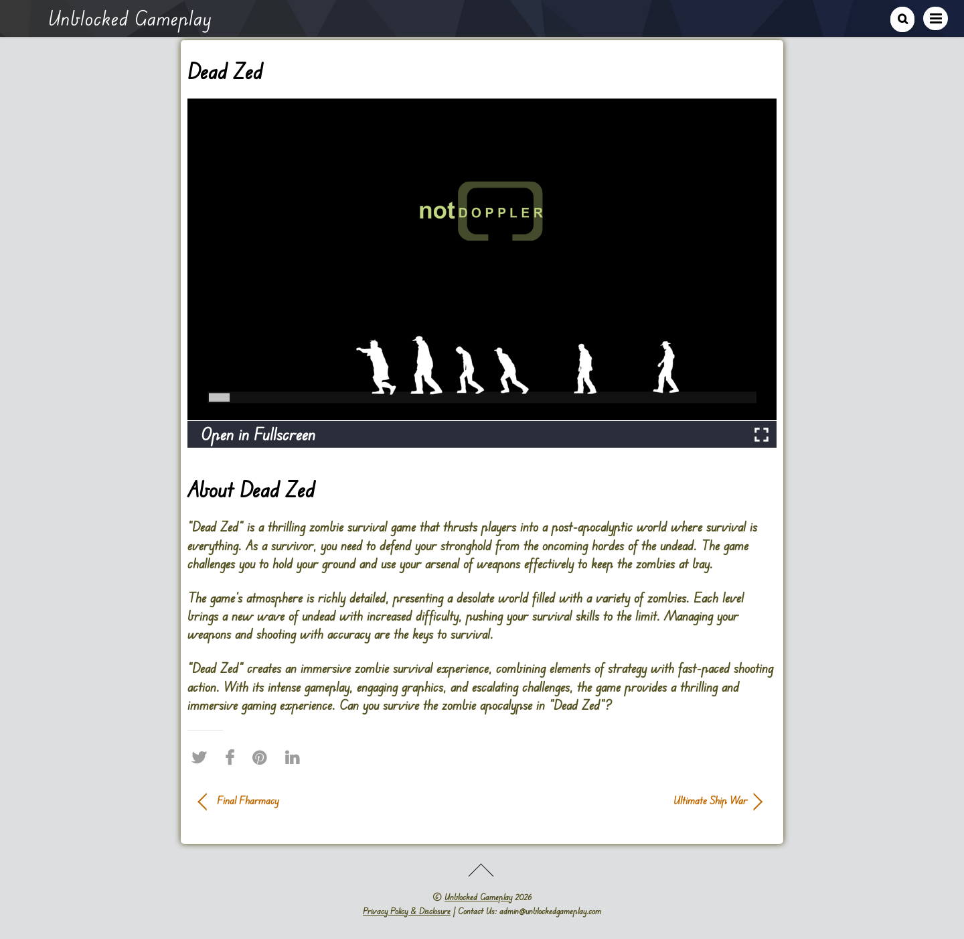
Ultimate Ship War (622, 800)
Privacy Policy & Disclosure (407, 910)
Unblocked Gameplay (478, 896)
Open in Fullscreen (258, 434)
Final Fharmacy (248, 800)
